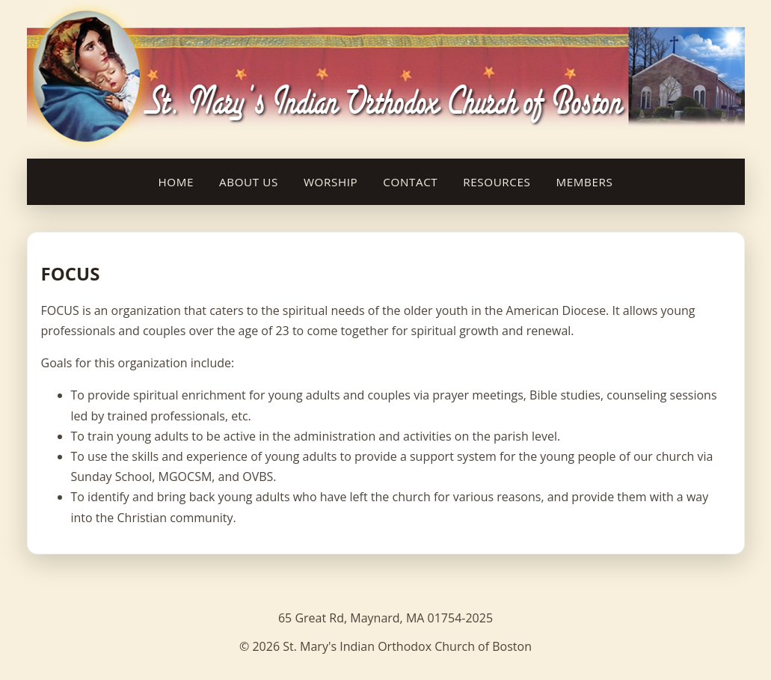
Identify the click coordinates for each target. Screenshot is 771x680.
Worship (330, 181)
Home (176, 181)
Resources (496, 181)
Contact (410, 181)
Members (584, 181)
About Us (248, 181)
